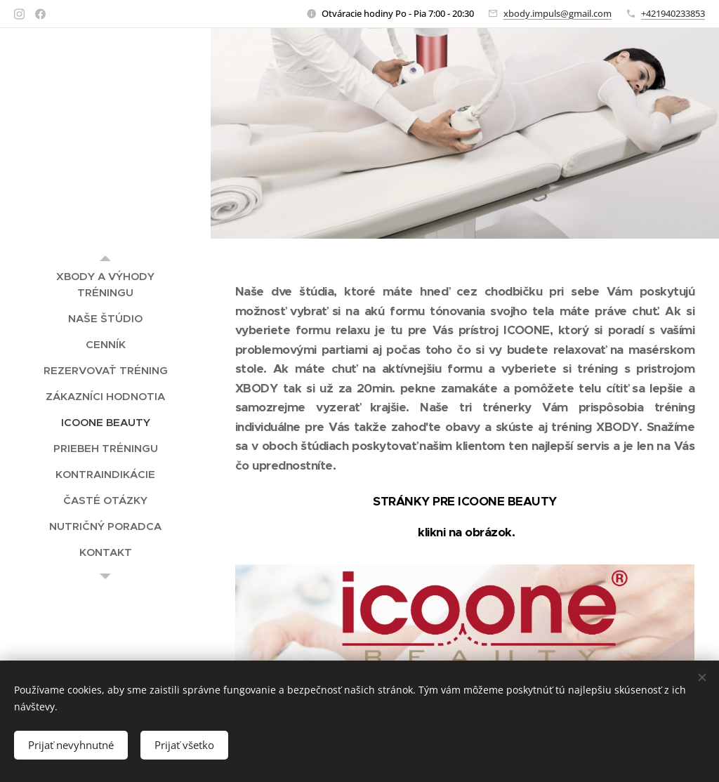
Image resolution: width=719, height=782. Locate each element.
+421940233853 (673, 13)
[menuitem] (105, 284)
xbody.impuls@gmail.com (557, 13)
